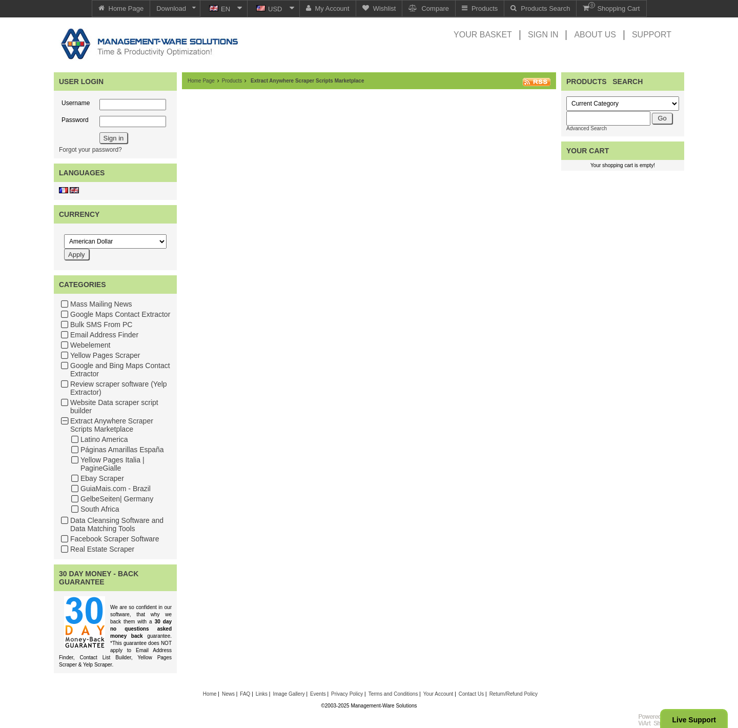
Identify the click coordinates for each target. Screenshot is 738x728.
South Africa (99, 509)
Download (171, 8)
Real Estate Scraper (102, 549)
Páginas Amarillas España (122, 450)
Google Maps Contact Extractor (120, 314)
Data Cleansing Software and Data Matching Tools (116, 524)
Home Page (201, 81)
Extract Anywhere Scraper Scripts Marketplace (111, 425)
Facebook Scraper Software (114, 539)
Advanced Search (586, 128)
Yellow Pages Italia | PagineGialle (112, 464)
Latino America (104, 439)
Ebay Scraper (102, 478)
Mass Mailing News (101, 304)
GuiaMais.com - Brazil (115, 488)
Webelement (90, 345)
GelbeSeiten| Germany (116, 499)
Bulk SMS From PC (101, 324)
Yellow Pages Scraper (105, 355)
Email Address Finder (104, 335)
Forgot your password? (90, 149)
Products (232, 81)
